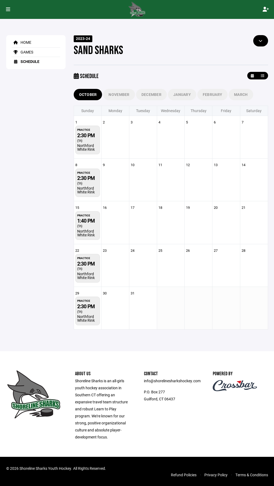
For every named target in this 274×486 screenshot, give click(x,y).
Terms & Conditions (251, 474)
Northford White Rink (86, 147)
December (151, 94)
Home (21, 42)
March (241, 94)
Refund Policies (184, 474)
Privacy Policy (216, 474)
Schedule (25, 61)
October (88, 94)
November (119, 94)
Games (22, 52)
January (182, 94)
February (212, 94)
